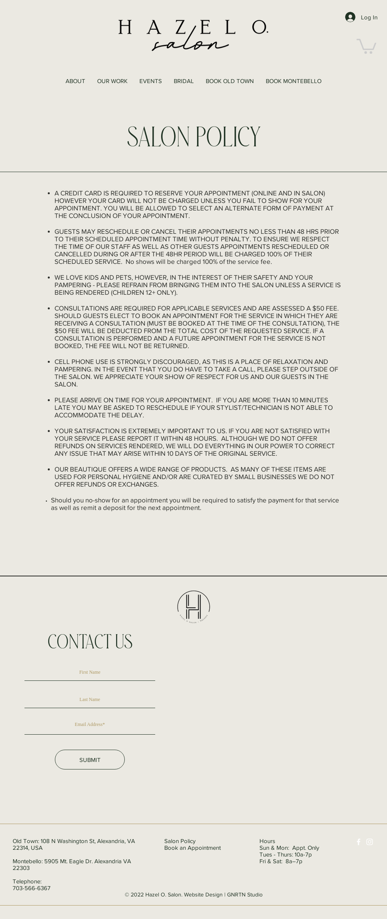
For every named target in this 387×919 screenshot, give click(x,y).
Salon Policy (179, 841)
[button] (366, 45)
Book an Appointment (192, 847)
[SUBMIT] (90, 759)
